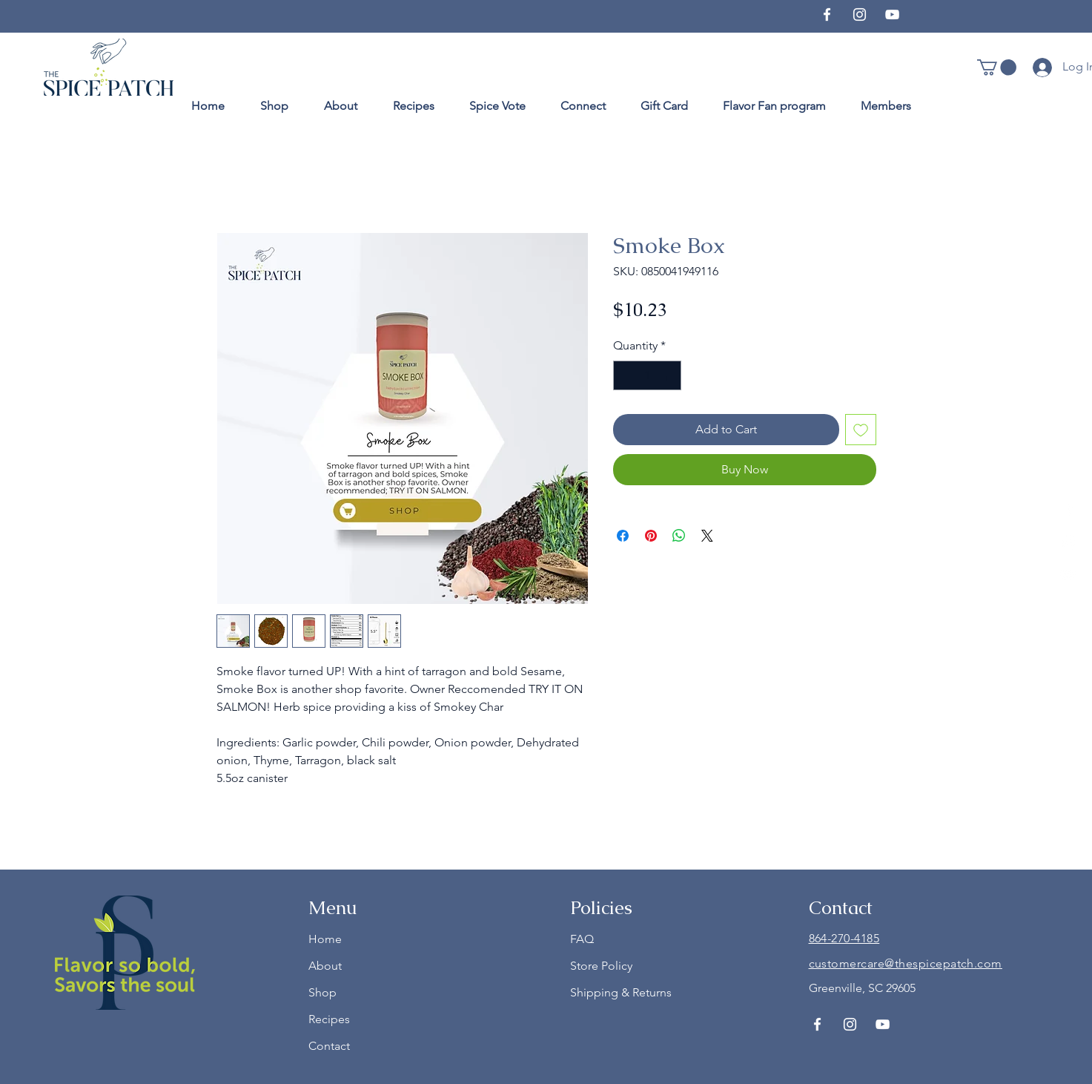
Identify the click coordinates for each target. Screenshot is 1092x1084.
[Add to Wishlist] (860, 429)
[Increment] (668, 375)
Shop (322, 992)
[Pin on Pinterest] (651, 536)
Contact (329, 1046)
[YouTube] (892, 14)
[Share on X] (707, 536)
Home (325, 939)
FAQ (582, 939)
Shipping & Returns (621, 992)
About (325, 966)
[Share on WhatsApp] (679, 536)
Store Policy (601, 966)
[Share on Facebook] (623, 536)
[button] (996, 67)
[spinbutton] (647, 375)
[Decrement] (625, 375)
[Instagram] (859, 14)
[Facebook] (826, 14)
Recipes (329, 1019)
